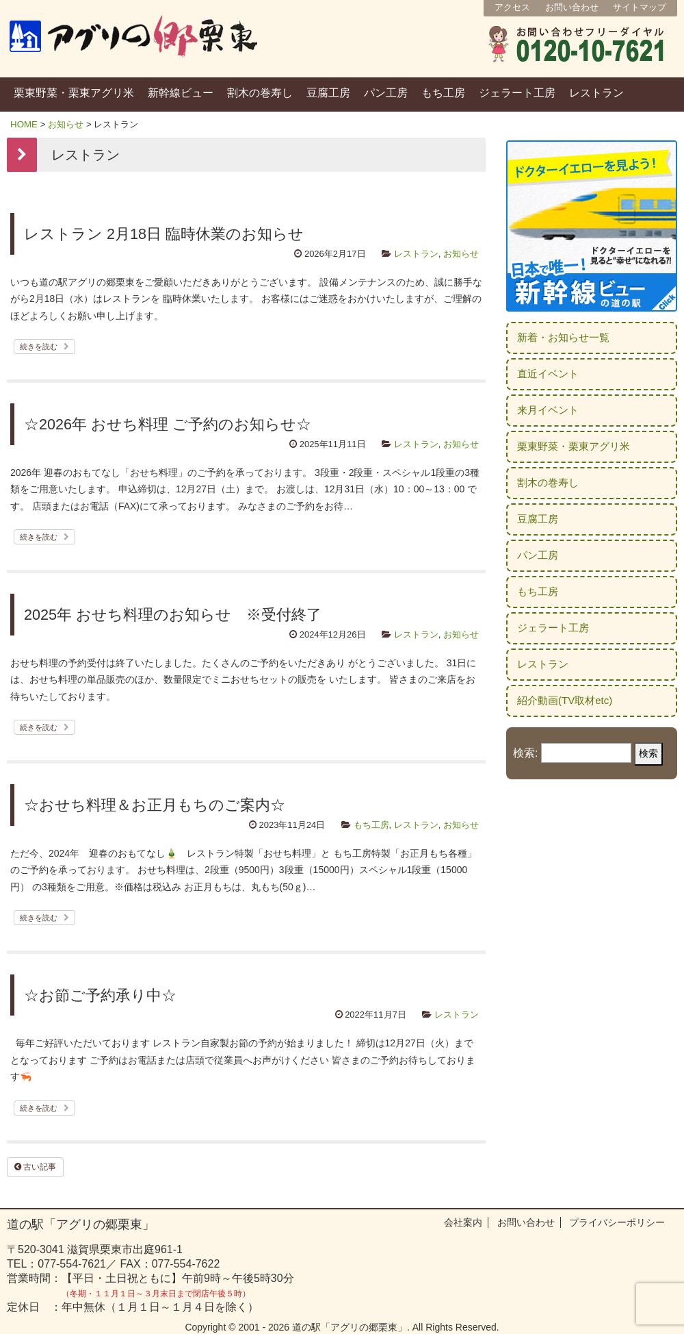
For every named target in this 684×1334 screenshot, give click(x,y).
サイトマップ (639, 7)
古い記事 (35, 1167)
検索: (525, 753)
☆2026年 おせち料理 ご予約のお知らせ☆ (167, 424)
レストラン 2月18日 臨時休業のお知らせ (164, 233)
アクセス (512, 7)
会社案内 (463, 1222)
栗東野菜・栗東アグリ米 (74, 93)
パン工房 (386, 93)
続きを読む (44, 346)
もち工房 (443, 93)
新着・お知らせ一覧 (563, 337)
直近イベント (548, 373)
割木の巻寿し (260, 93)
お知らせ (65, 124)
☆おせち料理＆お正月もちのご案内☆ (154, 805)
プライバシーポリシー (617, 1222)
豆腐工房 (328, 93)
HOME (24, 124)
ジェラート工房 (517, 93)
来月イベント (548, 410)
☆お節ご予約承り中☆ (100, 995)
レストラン (596, 93)
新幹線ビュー (180, 93)
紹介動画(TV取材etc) (564, 700)
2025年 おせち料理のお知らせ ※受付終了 (172, 614)
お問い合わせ (571, 7)
